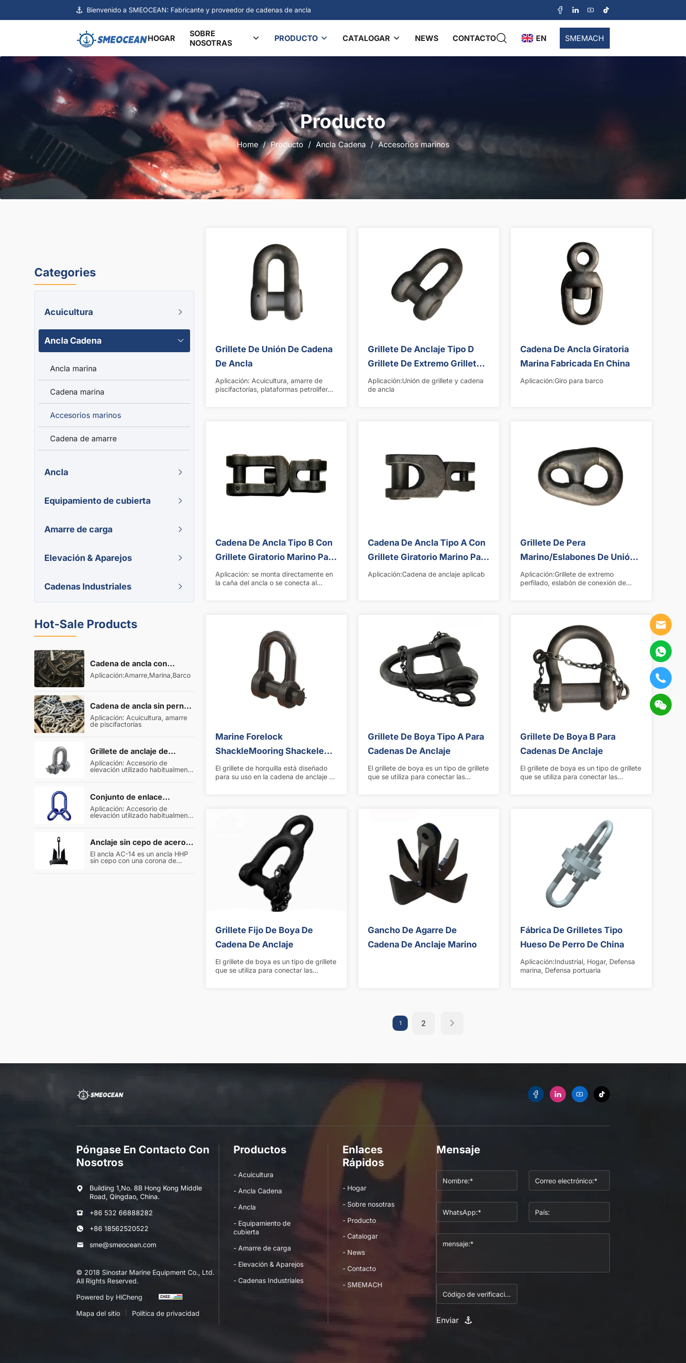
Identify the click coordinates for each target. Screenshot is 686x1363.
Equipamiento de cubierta (97, 501)
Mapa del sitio (98, 1313)
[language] (533, 38)
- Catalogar (360, 1236)
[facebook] (560, 10)
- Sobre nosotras (368, 1204)
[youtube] (591, 10)
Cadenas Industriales (87, 586)
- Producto (359, 1220)
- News (354, 1252)
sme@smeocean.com (123, 1245)
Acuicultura (68, 312)
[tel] (661, 678)
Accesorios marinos (413, 144)
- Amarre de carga (262, 1248)
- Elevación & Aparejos (268, 1264)
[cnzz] (170, 1301)
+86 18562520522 (119, 1228)
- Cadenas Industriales (268, 1280)
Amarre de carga (78, 529)
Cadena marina (77, 392)
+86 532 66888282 (121, 1213)
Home (247, 144)
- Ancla (244, 1207)
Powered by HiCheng (109, 1297)
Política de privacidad (166, 1313)
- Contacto (359, 1268)
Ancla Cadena (341, 144)
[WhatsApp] (661, 651)
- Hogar (354, 1188)
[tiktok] (606, 10)
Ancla (56, 472)
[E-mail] (661, 625)
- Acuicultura (253, 1174)
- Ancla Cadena (257, 1191)
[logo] (112, 38)
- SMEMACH (362, 1285)
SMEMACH (584, 38)
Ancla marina (73, 368)
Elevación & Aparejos (88, 558)
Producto (287, 144)
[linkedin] (575, 10)
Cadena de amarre (83, 438)
